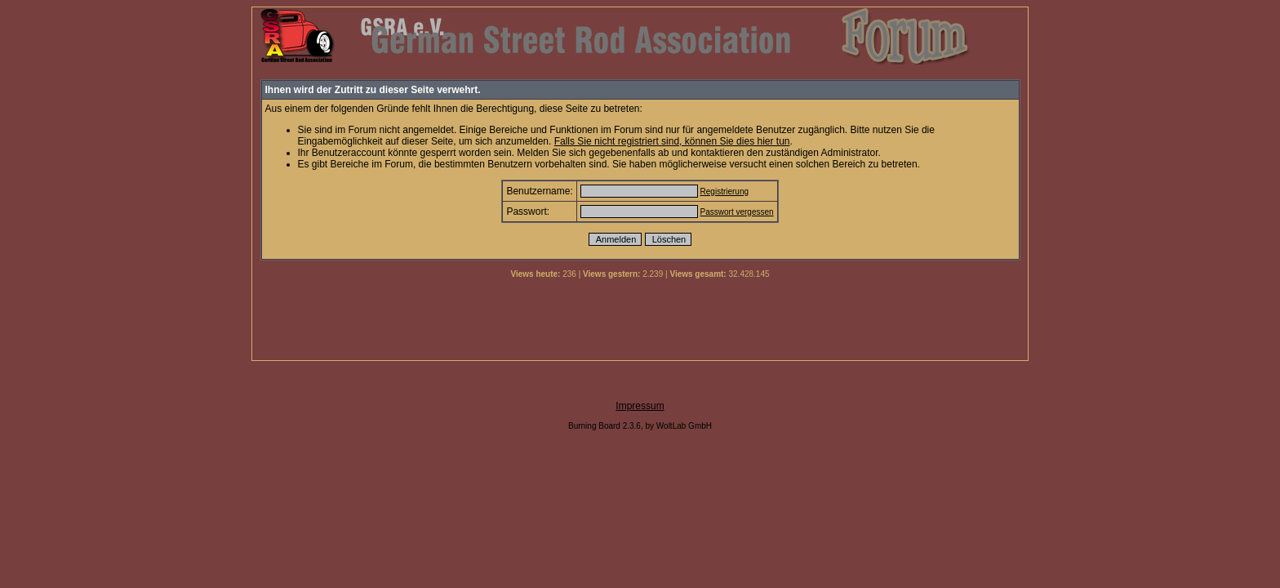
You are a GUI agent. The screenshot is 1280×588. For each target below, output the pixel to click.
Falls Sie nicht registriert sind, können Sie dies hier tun (672, 141)
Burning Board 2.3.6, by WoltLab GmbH (640, 425)
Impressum (640, 406)
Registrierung (724, 191)
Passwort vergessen (737, 211)
